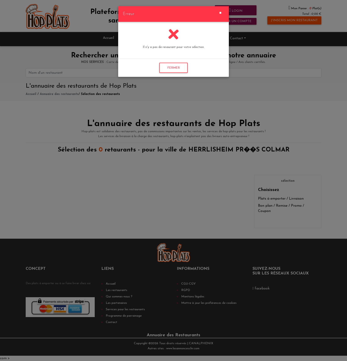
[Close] (220, 12)
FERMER (173, 67)
